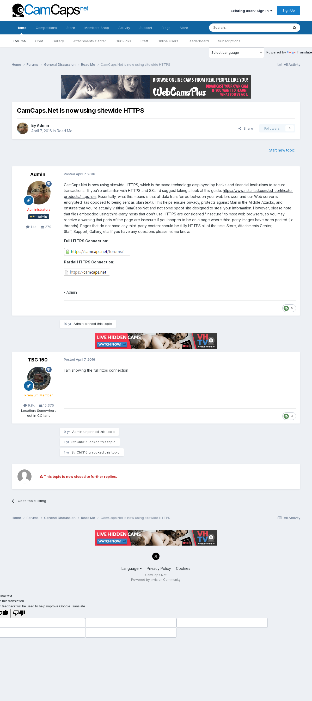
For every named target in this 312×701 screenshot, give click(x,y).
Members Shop (96, 28)
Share (245, 128)
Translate (299, 52)
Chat (39, 41)
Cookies (183, 568)
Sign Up (289, 10)
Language (131, 568)
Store (70, 28)
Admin (43, 125)
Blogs (166, 28)
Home (21, 30)
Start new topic (282, 150)
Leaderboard (198, 41)
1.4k (31, 227)
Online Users (167, 41)
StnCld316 (79, 442)
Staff (144, 41)
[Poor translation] (19, 613)
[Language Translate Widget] (236, 52)
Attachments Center (89, 41)
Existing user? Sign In (251, 11)
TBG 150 (38, 359)
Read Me (64, 131)
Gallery (58, 41)
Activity (124, 28)
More (184, 28)
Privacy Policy (159, 568)
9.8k (29, 405)
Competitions (46, 28)
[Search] (235, 27)
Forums (19, 41)
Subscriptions (229, 41)
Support (145, 28)
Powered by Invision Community (156, 580)
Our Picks (123, 41)
